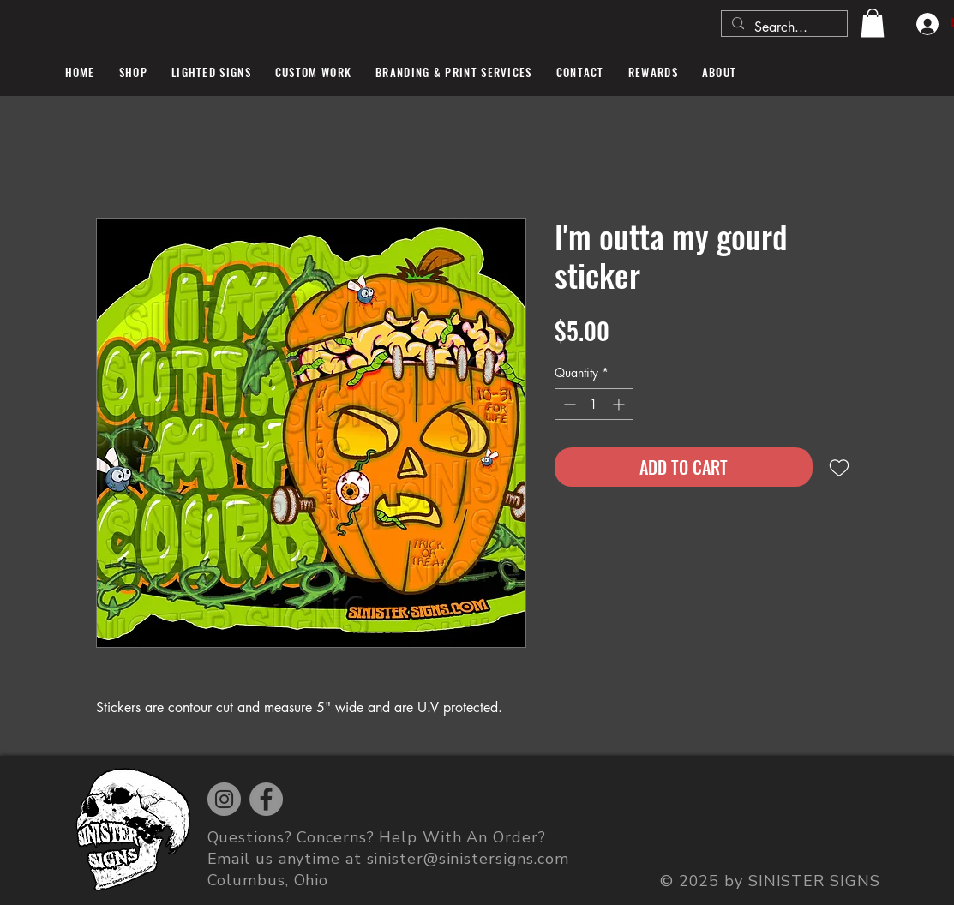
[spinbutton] (594, 404)
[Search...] (782, 27)
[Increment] (620, 404)
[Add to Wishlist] (839, 467)
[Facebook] (266, 799)
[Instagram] (224, 799)
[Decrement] (568, 404)
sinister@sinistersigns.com (468, 858)
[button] (873, 23)
